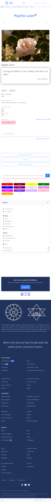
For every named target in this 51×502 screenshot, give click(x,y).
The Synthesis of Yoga (32, 367)
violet (43, 187)
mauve (31, 190)
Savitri (28, 361)
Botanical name (8, 226)
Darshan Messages (6, 418)
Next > (47, 22)
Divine (32, 7)
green (43, 184)
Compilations (4, 370)
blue (7, 187)
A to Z (5, 218)
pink (8, 122)
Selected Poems (5, 378)
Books (5, 244)
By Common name (9, 238)
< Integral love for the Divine (25, 154)
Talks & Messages (6, 414)
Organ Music (4, 411)
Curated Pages (6, 440)
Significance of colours (43, 119)
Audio (28, 434)
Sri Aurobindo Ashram (7, 463)
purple (19, 187)
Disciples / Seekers (32, 448)
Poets (28, 455)
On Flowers (7, 211)
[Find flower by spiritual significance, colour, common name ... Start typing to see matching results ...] (23, 175)
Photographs (30, 440)
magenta (7, 190)
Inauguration (30, 466)
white (19, 193)
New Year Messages (32, 421)
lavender (32, 187)
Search (5, 233)
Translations (4, 367)
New (36, 3)
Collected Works (5, 396)
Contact (4, 480)
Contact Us (25, 287)
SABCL (4, 364)
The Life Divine (31, 364)
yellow (31, 184)
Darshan (3, 469)
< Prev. (3, 22)
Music (28, 430)
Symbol (29, 385)
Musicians (29, 458)
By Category (7, 221)
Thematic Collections (6, 437)
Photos (6, 229)
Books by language (6, 434)
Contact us (4, 455)
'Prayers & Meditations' (33, 399)
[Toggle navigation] (24, 3)
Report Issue (21, 480)
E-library (4, 427)
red (7, 184)
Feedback (12, 480)
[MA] (9, 3)
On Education (30, 403)
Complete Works (7, 361)
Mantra (29, 388)
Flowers (25, 159)
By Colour (6, 240)
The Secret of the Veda (33, 378)
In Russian (40, 139)
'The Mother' (4, 382)
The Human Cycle (31, 382)
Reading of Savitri (31, 406)
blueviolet (19, 190)
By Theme (6, 224)
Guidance (3, 388)
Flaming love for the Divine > (25, 164)
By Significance (8, 235)
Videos (28, 437)
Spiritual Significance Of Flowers (20, 7)
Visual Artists (30, 451)
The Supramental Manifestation (35, 370)
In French (47, 139)
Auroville (29, 463)
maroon (19, 184)
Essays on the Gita (6, 385)
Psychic (12, 90)
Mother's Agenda (5, 399)
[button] (25, 133)
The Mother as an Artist (33, 396)
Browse (5, 216)
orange (7, 193)
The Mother (7, 7)
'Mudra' (29, 418)
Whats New (4, 451)
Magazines (4, 458)
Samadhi (3, 466)
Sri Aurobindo (5, 358)
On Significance (8, 209)
